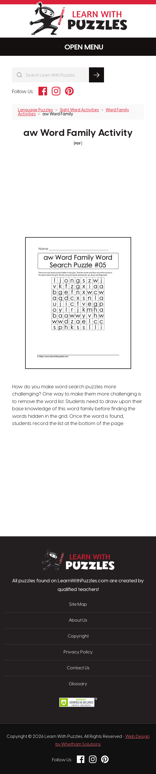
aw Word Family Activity (78, 133)
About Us (78, 620)
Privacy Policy (78, 652)
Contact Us (78, 668)
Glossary (78, 684)
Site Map (78, 604)
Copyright (78, 636)
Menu (78, 47)
